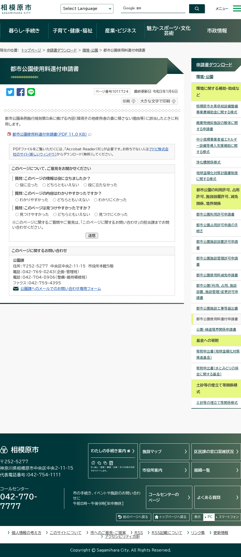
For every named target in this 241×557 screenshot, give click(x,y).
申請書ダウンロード (62, 50)
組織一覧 (202, 470)
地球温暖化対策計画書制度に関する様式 (217, 176)
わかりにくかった (112, 200)
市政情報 (217, 30)
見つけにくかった (113, 214)
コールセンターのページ (164, 497)
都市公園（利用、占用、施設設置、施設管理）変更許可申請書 (217, 291)
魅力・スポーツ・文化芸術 (169, 30)
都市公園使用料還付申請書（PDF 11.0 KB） (51, 134)
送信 (92, 235)
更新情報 (220, 533)
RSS (139, 533)
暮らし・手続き (24, 30)
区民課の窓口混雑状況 (214, 452)
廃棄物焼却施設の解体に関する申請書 (217, 126)
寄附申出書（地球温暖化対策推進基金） (218, 354)
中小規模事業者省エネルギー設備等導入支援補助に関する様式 (217, 145)
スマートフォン (229, 517)
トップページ (31, 50)
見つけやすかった (34, 214)
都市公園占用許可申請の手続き (217, 228)
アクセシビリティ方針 (122, 536)
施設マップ (152, 452)
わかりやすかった (34, 200)
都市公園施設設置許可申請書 (217, 245)
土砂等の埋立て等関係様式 (217, 402)
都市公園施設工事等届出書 (217, 308)
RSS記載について (167, 533)
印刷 (126, 101)
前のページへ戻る (135, 517)
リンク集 (198, 533)
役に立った (29, 185)
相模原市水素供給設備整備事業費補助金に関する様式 (217, 109)
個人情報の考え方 (26, 533)
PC (209, 517)
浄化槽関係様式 (208, 162)
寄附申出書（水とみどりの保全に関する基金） (217, 371)
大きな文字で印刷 (155, 101)
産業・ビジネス (120, 30)
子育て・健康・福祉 (72, 30)
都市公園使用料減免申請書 (217, 275)
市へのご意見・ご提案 (108, 533)
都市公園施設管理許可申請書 (217, 261)
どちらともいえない (63, 185)
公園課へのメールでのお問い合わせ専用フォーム (60, 289)
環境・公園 (90, 50)
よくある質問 (208, 497)
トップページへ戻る (173, 517)
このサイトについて (66, 533)
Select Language (80, 8)
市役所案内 (152, 470)
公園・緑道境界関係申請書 (216, 329)
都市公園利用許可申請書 (215, 214)
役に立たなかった (102, 185)
